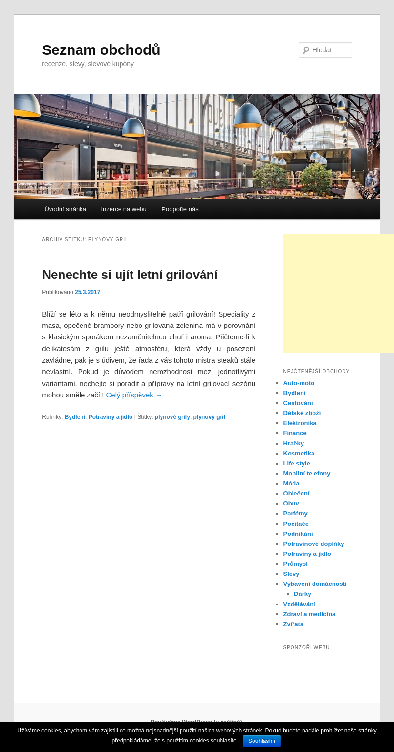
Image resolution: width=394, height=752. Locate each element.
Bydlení (75, 417)
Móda (291, 483)
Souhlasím (261, 741)
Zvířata (293, 624)
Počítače (296, 523)
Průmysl (295, 563)
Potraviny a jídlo (111, 417)
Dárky (302, 593)
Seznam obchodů (101, 50)
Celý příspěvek (134, 395)
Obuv (291, 503)
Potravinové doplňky (313, 543)
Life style (296, 463)
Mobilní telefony (307, 473)
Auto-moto (299, 382)
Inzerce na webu (123, 209)
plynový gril (209, 417)
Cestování (298, 402)
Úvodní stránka (65, 209)
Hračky (293, 443)
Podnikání (298, 533)
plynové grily (172, 417)
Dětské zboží (302, 412)
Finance (295, 432)
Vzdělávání (299, 604)
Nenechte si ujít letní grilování (129, 274)
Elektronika (300, 422)
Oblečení (296, 493)
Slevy (291, 573)
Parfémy (295, 513)
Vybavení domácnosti (315, 583)
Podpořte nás (180, 209)
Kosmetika (299, 453)
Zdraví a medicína (309, 614)
